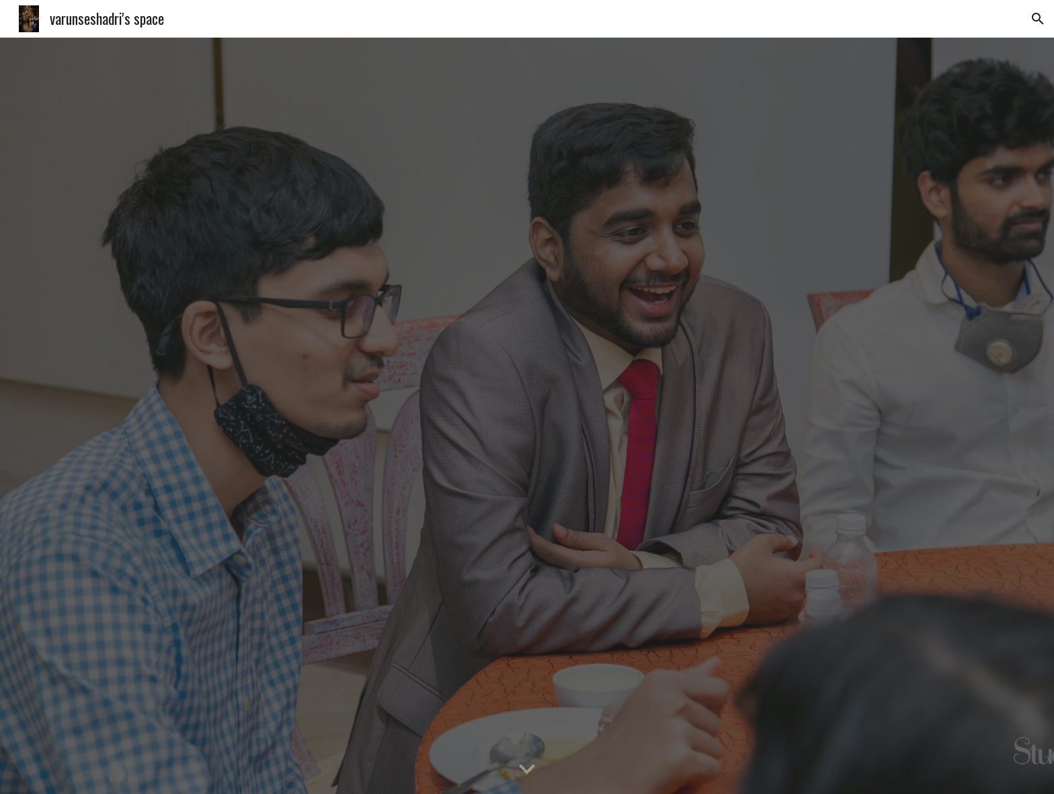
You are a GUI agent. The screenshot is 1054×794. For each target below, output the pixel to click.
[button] (1038, 19)
